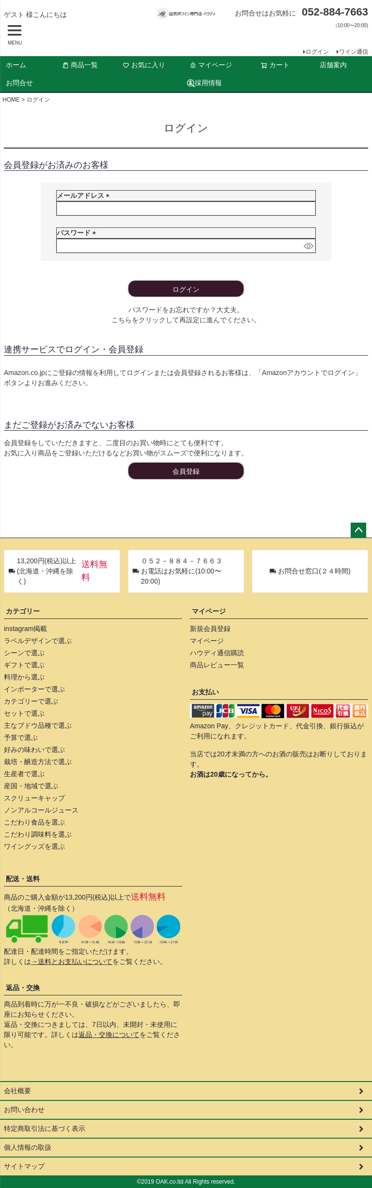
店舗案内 (333, 65)
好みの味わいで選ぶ (34, 749)
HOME (11, 99)
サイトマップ (24, 1166)
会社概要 (17, 1091)
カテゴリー (23, 611)
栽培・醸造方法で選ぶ (38, 762)
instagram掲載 (25, 628)
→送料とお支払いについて (71, 961)
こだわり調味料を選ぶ (38, 834)
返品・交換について (109, 1034)
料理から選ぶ (24, 677)
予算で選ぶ (21, 737)
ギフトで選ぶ (24, 665)
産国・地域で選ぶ (31, 786)
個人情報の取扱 (27, 1147)
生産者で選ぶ (24, 774)
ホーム (16, 65)
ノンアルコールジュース (41, 810)
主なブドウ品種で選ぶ (38, 725)
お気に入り (144, 65)
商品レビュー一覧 (217, 665)
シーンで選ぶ (24, 653)
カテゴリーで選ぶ (31, 701)
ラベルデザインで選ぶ (38, 641)
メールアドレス (85, 195)
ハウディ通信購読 (217, 653)
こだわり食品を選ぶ (34, 822)
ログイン (317, 51)
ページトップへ (358, 530)
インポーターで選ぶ (34, 689)
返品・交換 (23, 988)
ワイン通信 (353, 51)
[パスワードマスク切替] (308, 246)
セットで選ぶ (24, 713)
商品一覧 (80, 65)
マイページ (210, 65)
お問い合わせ (24, 1109)
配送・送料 (23, 879)
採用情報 (204, 83)
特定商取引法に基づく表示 (44, 1128)
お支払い (205, 692)
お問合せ (19, 83)
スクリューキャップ (34, 798)
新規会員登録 (210, 628)
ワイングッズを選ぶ (34, 846)
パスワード (78, 233)
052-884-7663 (335, 12)
